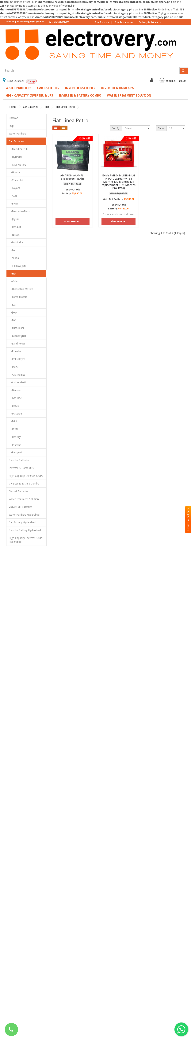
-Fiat (12, 273)
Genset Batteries (18, 491)
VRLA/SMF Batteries (20, 506)
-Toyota (14, 188)
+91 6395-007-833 (58, 22)
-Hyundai (15, 156)
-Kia (12, 304)
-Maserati (15, 413)
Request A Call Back (188, 519)
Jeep (11, 125)
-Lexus (14, 405)
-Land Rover (17, 343)
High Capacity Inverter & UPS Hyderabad (26, 539)
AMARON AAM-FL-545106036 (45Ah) (72, 177)
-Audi (13, 195)
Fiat (47, 106)
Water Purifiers (18, 88)
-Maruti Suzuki (18, 149)
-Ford (13, 250)
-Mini (13, 421)
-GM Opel (15, 398)
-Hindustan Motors (21, 289)
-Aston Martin (18, 382)
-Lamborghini (17, 335)
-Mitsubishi (16, 328)
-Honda (14, 172)
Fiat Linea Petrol (65, 106)
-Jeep (13, 312)
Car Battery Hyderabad (22, 522)
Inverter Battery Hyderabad (25, 530)
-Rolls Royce (17, 359)
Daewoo (13, 118)
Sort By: (116, 128)
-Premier (15, 444)
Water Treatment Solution (129, 95)
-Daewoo (15, 390)
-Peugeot (15, 452)
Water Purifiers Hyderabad (24, 514)
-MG (12, 320)
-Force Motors (18, 296)
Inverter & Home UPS (117, 88)
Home (12, 106)
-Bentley (15, 436)
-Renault (15, 226)
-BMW (13, 203)
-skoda (14, 258)
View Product (72, 221)
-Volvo (13, 281)
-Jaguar (14, 219)
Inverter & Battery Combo (80, 95)
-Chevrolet (16, 180)
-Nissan (14, 234)
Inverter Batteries (80, 88)
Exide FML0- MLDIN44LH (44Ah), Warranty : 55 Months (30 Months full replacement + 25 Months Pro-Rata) (119, 182)
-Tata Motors (17, 164)
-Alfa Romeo (17, 374)
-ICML (13, 429)
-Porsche (15, 351)
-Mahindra (16, 242)
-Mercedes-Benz (19, 211)
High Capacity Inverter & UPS (29, 95)
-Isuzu (13, 366)
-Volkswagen (17, 265)
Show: (161, 128)
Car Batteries (48, 88)
